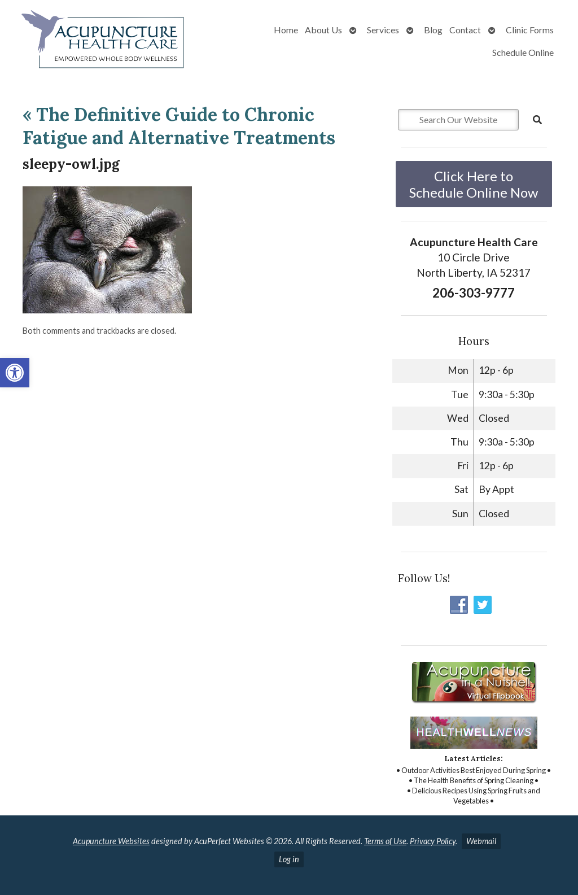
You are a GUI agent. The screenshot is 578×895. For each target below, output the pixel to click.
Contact (465, 29)
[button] (14, 372)
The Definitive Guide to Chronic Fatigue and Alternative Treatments (179, 126)
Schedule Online (523, 52)
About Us (323, 29)
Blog (433, 29)
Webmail (481, 841)
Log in (289, 859)
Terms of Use (385, 841)
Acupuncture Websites (111, 841)
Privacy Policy (433, 841)
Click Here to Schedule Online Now (473, 184)
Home (286, 29)
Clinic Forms (530, 29)
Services (383, 29)
